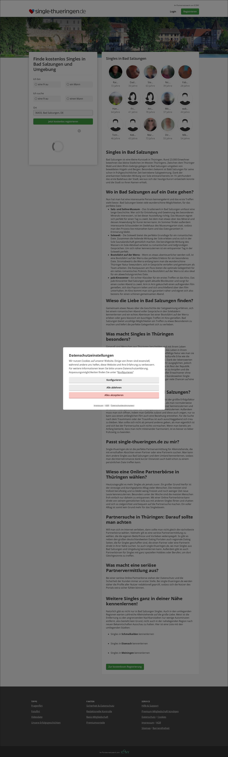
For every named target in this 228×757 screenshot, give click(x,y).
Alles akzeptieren (114, 395)
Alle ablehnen (114, 387)
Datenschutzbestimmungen (122, 405)
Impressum (98, 405)
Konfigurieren (125, 372)
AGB (107, 405)
